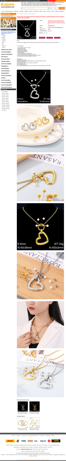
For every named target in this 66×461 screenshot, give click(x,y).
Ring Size (48, 435)
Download (21, 11)
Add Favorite (57, 37)
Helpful (56, 11)
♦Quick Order (58, 0)
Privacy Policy (24, 435)
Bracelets (3, 35)
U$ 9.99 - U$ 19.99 (5, 103)
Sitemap (52, 435)
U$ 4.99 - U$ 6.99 (4, 100)
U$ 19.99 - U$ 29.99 (5, 105)
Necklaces (3, 40)
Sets (2, 44)
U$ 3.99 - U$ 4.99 (4, 98)
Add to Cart (42, 37)
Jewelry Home (19, 13)
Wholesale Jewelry (9, 11)
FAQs (53, 11)
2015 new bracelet (32, 459)
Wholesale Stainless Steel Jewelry (12, 0)
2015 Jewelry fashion (25, 459)
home (3, 11)
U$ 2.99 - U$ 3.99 (4, 96)
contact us (36, 11)
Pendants (3, 39)
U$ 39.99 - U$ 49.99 (5, 108)
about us (49, 11)
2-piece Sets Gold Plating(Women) (29, 13)
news (45, 11)
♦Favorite (63, 0)
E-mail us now (42, 435)
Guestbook (61, 11)
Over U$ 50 (3, 110)
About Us (13, 435)
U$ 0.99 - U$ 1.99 (4, 93)
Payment (31, 11)
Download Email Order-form (33, 435)
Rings (2, 42)
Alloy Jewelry (47, 459)
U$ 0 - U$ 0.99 (4, 91)
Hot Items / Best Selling (8, 33)
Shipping (26, 11)
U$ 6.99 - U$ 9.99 (4, 101)
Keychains (3, 45)
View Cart (50, 37)
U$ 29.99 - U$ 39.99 (5, 106)
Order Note (16, 11)
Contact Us (19, 435)
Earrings (3, 37)
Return (41, 11)
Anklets (3, 47)
